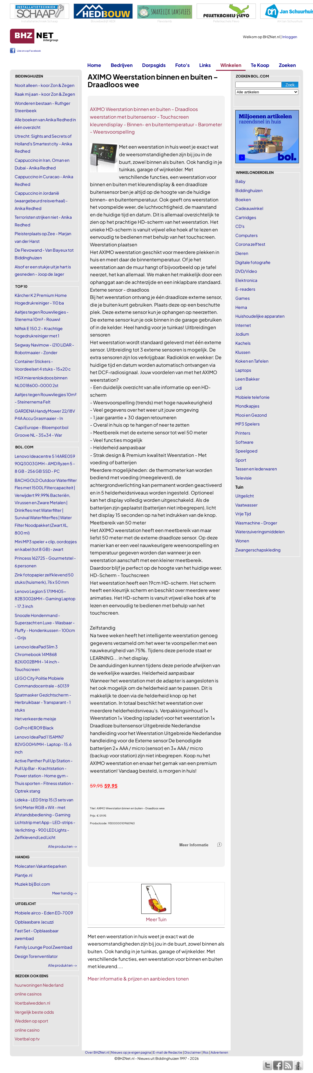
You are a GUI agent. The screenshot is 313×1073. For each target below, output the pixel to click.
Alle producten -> (62, 846)
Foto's (182, 65)
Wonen (242, 540)
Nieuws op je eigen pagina (131, 1052)
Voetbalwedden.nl (32, 1002)
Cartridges (245, 217)
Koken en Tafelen (251, 361)
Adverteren (219, 1052)
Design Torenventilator (36, 956)
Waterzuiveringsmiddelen (260, 531)
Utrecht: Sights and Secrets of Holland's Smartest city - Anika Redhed (43, 143)
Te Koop (260, 65)
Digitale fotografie (253, 262)
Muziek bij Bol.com (32, 884)
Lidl (238, 388)
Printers (242, 432)
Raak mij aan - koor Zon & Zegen (45, 94)
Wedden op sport (31, 1020)
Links (205, 65)
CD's (239, 226)
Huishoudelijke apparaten (260, 316)
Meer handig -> (64, 893)
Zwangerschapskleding (257, 549)
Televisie (243, 477)
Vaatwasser (246, 504)
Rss (206, 1052)
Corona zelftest (250, 244)
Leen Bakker (247, 378)
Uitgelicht (244, 495)
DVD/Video (246, 271)
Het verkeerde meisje (35, 718)
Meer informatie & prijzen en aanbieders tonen (138, 979)
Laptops (243, 370)
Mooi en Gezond (251, 415)
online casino (27, 1029)
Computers (246, 235)
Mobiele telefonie (252, 397)
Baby (240, 181)
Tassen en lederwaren (256, 468)
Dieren (241, 253)
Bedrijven (121, 65)
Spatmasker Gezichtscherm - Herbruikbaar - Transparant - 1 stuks (43, 702)
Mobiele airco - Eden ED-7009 (44, 912)
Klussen (242, 352)
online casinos (28, 993)
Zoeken (287, 65)
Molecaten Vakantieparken (41, 866)
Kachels (243, 343)
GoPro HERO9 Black (34, 727)
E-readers (245, 289)
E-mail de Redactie (167, 1052)
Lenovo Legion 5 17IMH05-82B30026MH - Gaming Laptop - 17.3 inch (45, 598)
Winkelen (230, 65)
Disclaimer (192, 1052)
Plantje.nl (23, 875)
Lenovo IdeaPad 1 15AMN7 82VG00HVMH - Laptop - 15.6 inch (43, 744)
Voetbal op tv (27, 1038)
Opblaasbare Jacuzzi (34, 921)
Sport (240, 459)
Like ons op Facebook (29, 50)
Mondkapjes (247, 405)
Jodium (242, 334)
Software (244, 442)
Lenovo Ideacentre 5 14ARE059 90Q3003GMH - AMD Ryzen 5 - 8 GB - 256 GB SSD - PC (45, 463)
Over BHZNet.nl (97, 1052)
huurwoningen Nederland (39, 985)
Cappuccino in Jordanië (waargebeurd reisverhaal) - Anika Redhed (41, 200)
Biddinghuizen (249, 190)
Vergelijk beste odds (34, 1012)
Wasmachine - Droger (256, 522)
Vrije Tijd (243, 513)
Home (94, 65)
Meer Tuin (156, 919)
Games (242, 298)
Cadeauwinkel (249, 208)
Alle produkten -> (62, 965)
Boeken (243, 199)
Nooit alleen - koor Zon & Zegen (44, 85)
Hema (241, 307)
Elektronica (246, 280)
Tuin (239, 487)
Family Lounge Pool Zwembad (43, 947)
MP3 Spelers (247, 423)
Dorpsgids (154, 65)
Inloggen (289, 37)
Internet (243, 325)
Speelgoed (246, 450)
